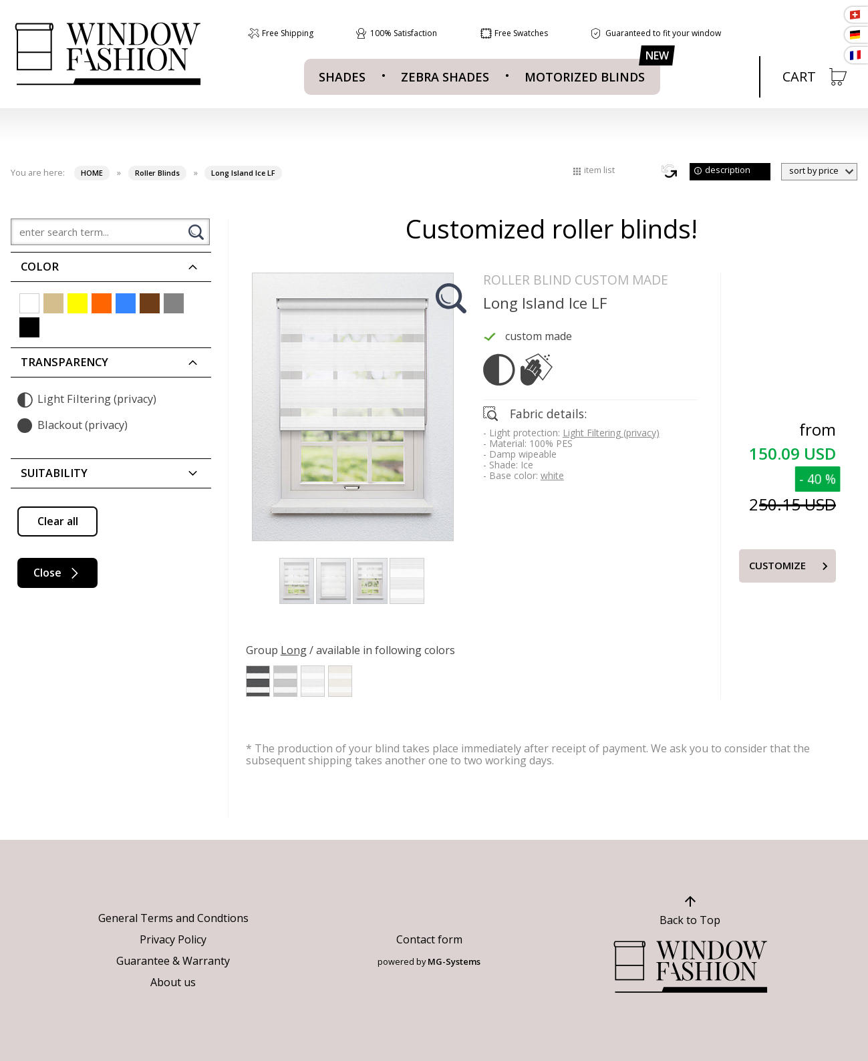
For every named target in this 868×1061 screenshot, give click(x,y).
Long (294, 650)
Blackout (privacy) (72, 426)
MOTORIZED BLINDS (585, 77)
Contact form (429, 939)
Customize (777, 565)
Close (57, 572)
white (552, 475)
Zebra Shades (445, 77)
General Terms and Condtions (173, 918)
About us (173, 982)
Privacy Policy (173, 939)
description (727, 170)
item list (599, 170)
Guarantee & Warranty (173, 960)
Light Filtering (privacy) (86, 400)
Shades (342, 77)
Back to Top (690, 920)
